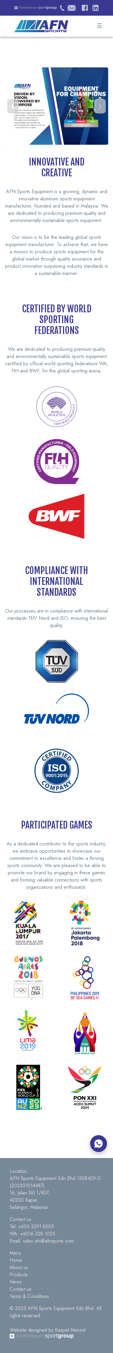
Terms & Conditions (29, 1296)
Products (19, 1274)
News (16, 1281)
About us (19, 1267)
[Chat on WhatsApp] (98, 1143)
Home (16, 1260)
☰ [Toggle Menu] (99, 26)
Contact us (20, 1289)
